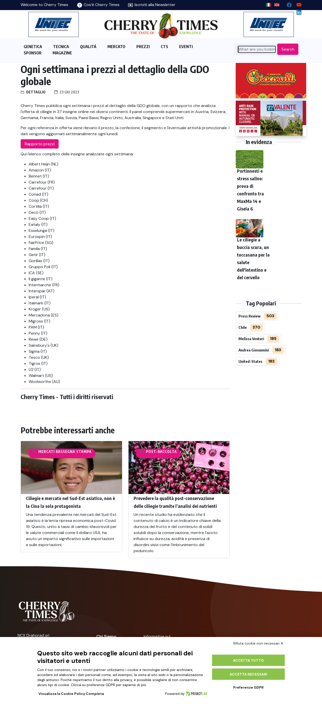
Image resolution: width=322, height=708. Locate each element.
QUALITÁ (88, 46)
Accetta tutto (248, 660)
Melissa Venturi (251, 338)
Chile (242, 327)
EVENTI (186, 46)
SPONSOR (33, 52)
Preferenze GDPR (248, 687)
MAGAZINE (62, 52)
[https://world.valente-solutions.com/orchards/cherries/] (271, 118)
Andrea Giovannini (253, 350)
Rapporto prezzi (40, 144)
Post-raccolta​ (161, 451)
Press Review (249, 316)
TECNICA (61, 46)
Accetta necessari (248, 674)
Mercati (46, 451)
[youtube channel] (297, 3)
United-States (250, 361)
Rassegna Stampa (74, 451)
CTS (164, 46)
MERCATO (116, 46)
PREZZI (143, 46)
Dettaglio (36, 92)
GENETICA (33, 46)
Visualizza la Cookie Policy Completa (71, 693)
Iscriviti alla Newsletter (151, 4)
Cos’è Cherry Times (98, 4)
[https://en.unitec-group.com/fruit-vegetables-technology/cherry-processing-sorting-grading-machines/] (53, 24)
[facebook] (287, 3)
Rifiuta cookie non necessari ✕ (258, 643)
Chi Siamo (106, 636)
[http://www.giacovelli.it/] (271, 80)
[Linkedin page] (297, 11)
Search (287, 49)
